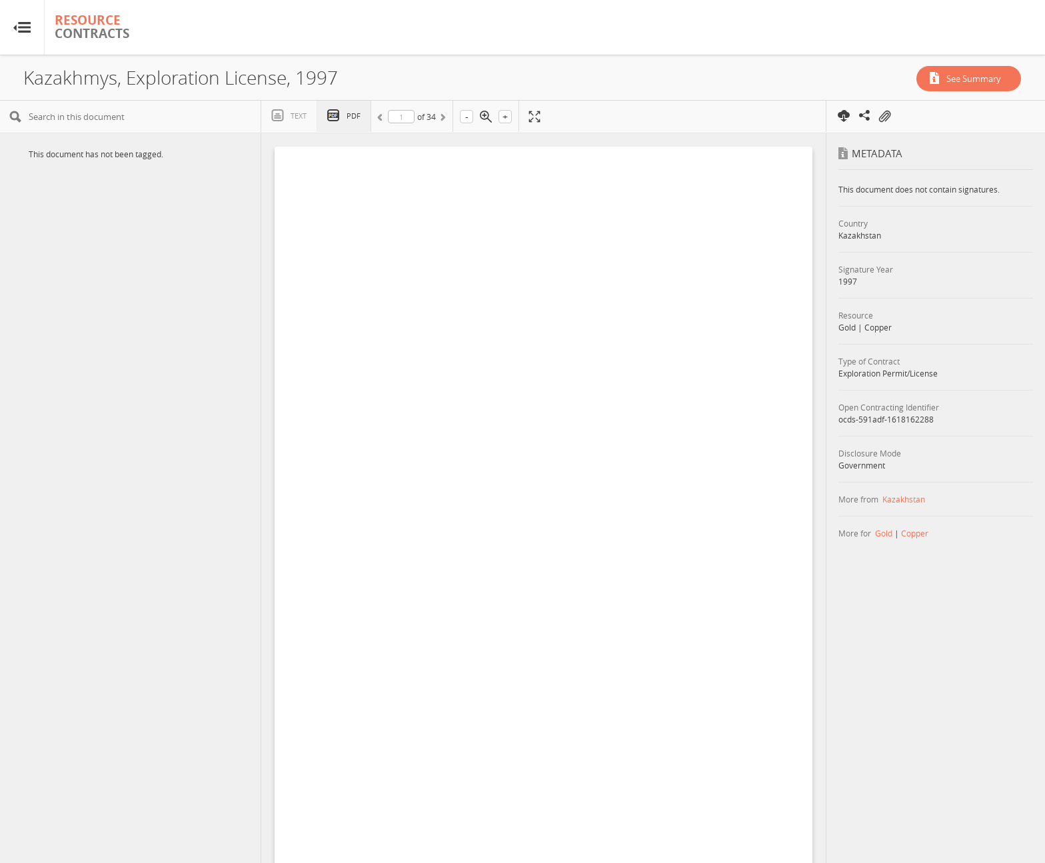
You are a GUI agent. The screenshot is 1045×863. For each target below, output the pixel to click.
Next (442, 119)
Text (299, 116)
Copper (914, 533)
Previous (382, 119)
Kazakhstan (903, 499)
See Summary (973, 79)
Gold (883, 533)
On (884, 116)
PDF (354, 116)
